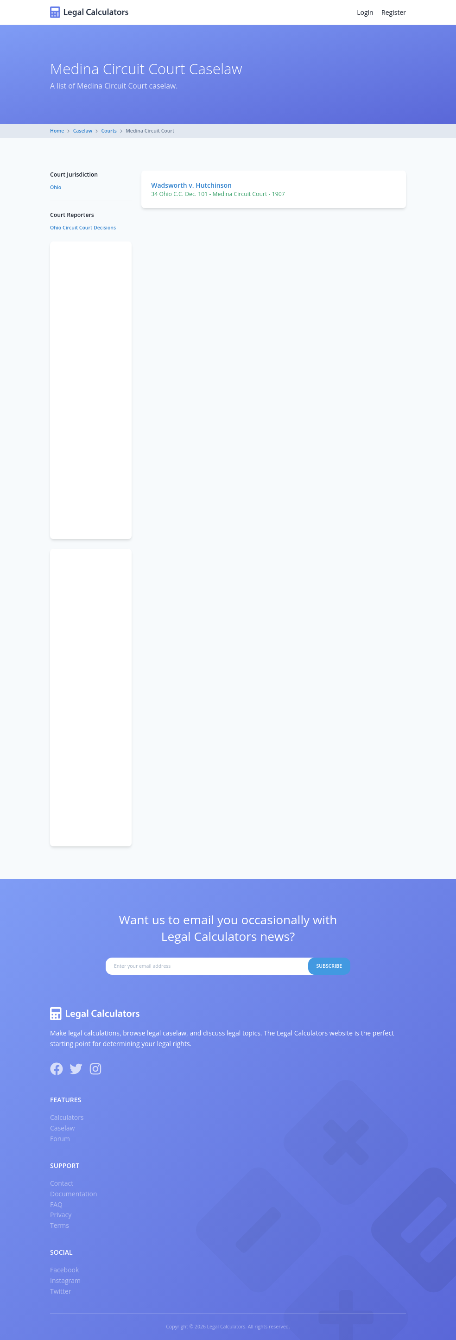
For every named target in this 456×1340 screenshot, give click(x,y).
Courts (109, 130)
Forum (60, 1138)
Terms (59, 1225)
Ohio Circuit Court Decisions (83, 227)
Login (365, 12)
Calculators (67, 1117)
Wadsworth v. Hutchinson (191, 185)
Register (393, 12)
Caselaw (83, 130)
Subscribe (329, 966)
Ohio (55, 187)
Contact (61, 1183)
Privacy (60, 1214)
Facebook (64, 1269)
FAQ (56, 1204)
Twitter (60, 1291)
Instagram (65, 1280)
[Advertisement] (91, 390)
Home (57, 130)
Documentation (73, 1193)
